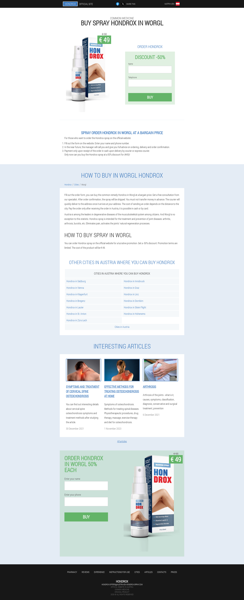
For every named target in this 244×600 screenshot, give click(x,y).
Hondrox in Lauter (75, 307)
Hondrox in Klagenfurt (77, 294)
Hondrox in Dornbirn (133, 300)
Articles (148, 572)
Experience (99, 572)
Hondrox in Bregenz (75, 300)
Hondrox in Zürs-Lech (76, 320)
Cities (137, 572)
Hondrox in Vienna (75, 287)
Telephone (132, 77)
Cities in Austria (122, 326)
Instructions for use (119, 572)
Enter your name (72, 479)
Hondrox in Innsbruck (134, 281)
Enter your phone (72, 494)
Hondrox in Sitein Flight (135, 307)
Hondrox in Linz (131, 294)
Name (130, 64)
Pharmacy (72, 572)
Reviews (85, 572)
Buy (150, 97)
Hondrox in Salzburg (76, 281)
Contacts (161, 572)
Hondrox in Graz (131, 287)
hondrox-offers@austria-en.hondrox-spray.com (122, 584)
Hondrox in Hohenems (134, 313)
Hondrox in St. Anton (76, 313)
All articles (122, 441)
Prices (174, 572)
